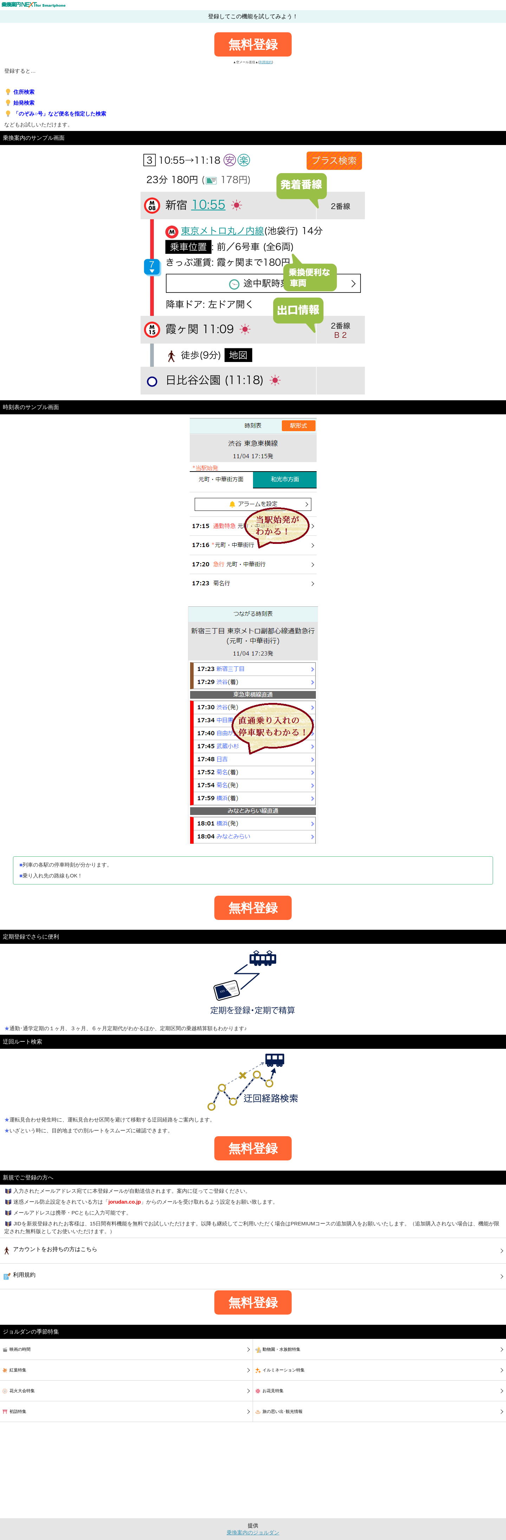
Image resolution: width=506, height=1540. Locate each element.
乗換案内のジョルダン (253, 1532)
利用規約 (265, 62)
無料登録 (253, 44)
